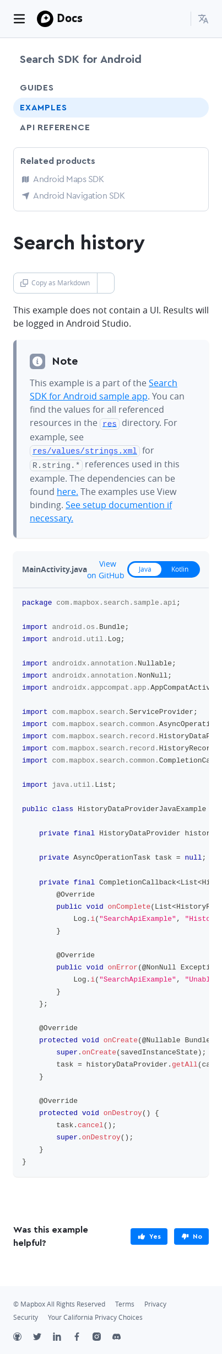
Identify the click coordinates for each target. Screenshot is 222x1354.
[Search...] (177, 19)
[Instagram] (102, 1335)
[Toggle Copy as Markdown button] (105, 283)
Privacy (155, 1301)
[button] (203, 18)
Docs (70, 17)
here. (67, 489)
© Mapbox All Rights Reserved (59, 1301)
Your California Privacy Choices (95, 1314)
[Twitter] (43, 1335)
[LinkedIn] (63, 1335)
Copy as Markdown (55, 282)
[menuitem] (203, 18)
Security (25, 1314)
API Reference (55, 127)
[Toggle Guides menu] (190, 88)
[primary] (149, 1233)
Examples (43, 107)
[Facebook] (83, 1335)
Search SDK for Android (81, 59)
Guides (37, 87)
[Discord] (122, 1335)
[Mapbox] (45, 18)
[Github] (23, 1335)
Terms (124, 1301)
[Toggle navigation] (19, 18)
